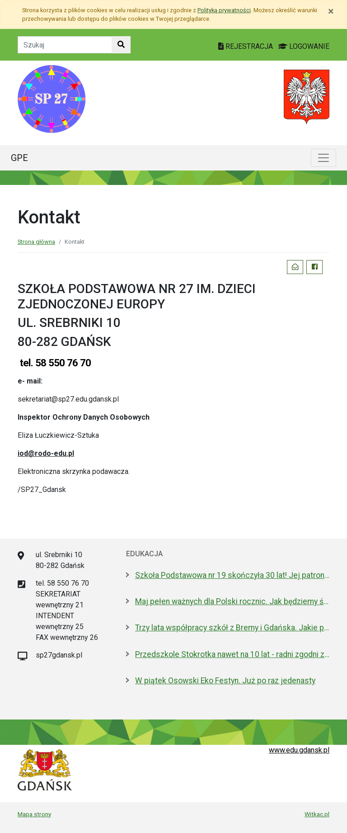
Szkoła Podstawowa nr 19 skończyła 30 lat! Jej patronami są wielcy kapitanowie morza (232, 575)
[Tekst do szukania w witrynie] (65, 44)
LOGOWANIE (303, 46)
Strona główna (36, 241)
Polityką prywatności (224, 10)
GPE (19, 157)
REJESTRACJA (246, 46)
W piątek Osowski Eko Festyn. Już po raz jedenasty (225, 680)
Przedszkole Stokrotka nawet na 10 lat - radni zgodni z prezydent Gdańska (232, 654)
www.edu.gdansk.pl (299, 750)
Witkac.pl (317, 814)
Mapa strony (34, 814)
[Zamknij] (331, 11)
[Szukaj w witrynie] (121, 44)
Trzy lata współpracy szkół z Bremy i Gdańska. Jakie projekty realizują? (232, 627)
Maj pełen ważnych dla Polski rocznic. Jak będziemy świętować (232, 601)
